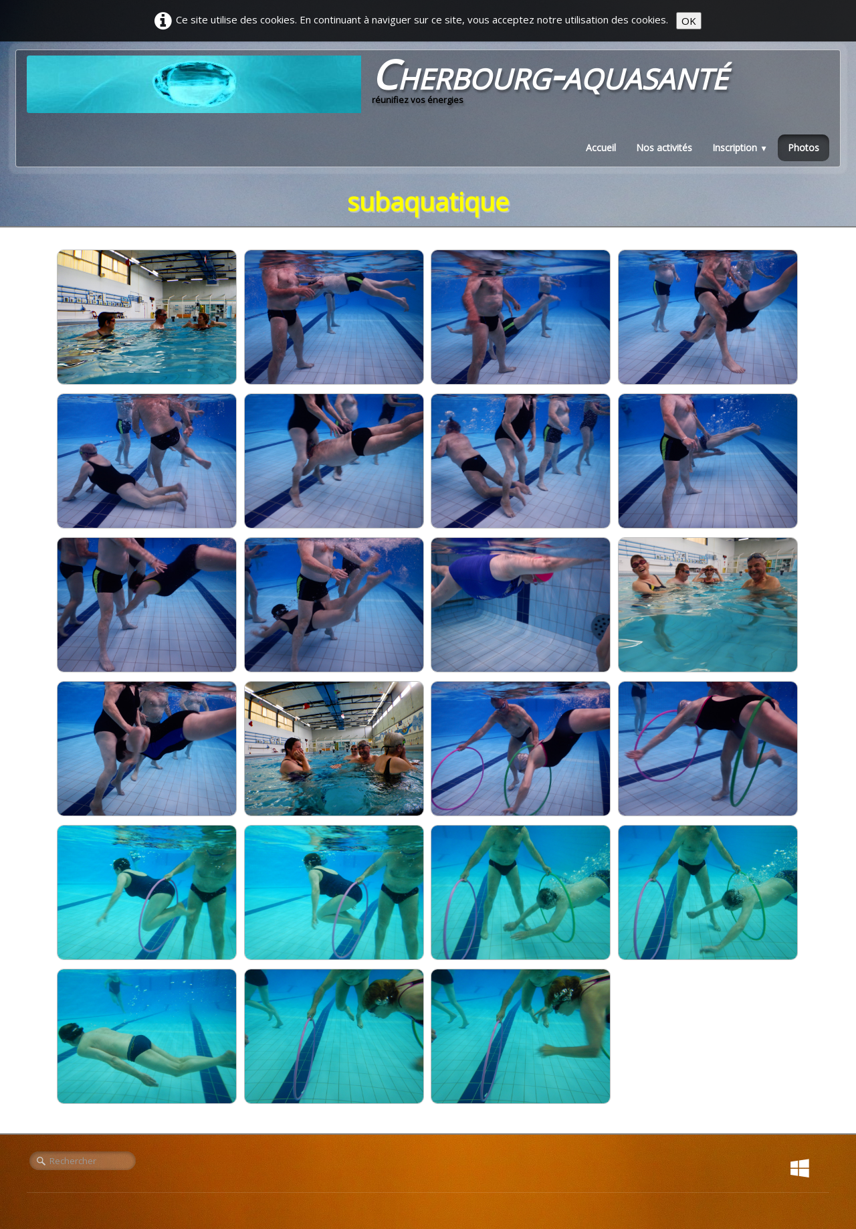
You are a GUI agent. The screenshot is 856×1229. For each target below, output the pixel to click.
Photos (803, 147)
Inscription (740, 147)
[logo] (382, 84)
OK (688, 20)
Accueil (601, 147)
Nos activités (664, 147)
